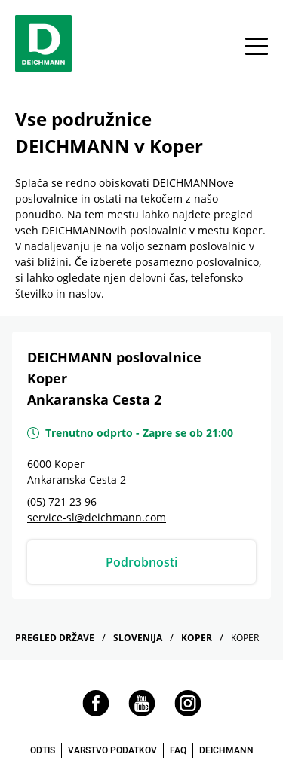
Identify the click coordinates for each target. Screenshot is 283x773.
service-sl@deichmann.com (96, 517)
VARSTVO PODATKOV (112, 750)
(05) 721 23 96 (62, 501)
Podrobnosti (141, 562)
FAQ (178, 750)
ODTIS (42, 750)
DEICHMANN (226, 750)
